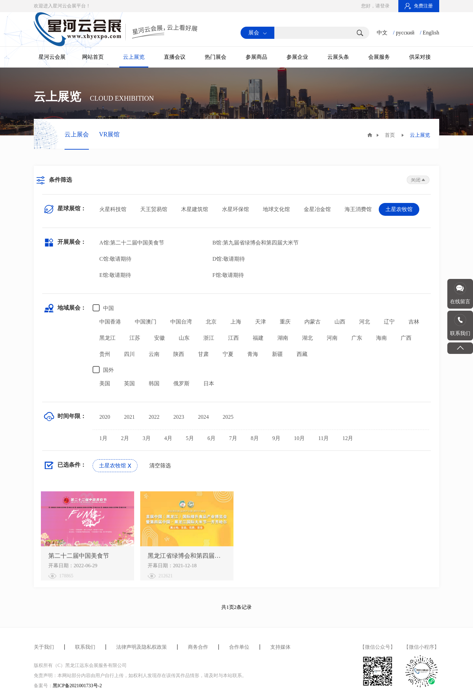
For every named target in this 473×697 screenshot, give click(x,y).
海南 (381, 338)
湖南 (282, 338)
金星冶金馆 (317, 209)
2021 (129, 417)
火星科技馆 (112, 209)
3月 (147, 438)
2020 (104, 417)
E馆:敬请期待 (115, 275)
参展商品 (256, 57)
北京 (211, 322)
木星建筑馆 (194, 209)
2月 (125, 438)
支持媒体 (280, 647)
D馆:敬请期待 (229, 259)
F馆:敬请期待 (228, 275)
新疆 (277, 354)
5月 (190, 438)
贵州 (104, 354)
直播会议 (174, 57)
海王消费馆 (358, 209)
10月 (299, 438)
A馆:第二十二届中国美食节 (131, 243)
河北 (364, 322)
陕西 (178, 354)
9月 (276, 438)
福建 (258, 338)
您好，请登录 (375, 5)
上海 (235, 322)
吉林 (413, 322)
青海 (252, 354)
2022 (154, 417)
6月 (211, 438)
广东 (356, 338)
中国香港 (110, 322)
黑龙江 (107, 338)
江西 (233, 338)
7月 (233, 438)
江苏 (134, 338)
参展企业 (297, 57)
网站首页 (93, 57)
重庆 (285, 322)
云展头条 (338, 57)
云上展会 (77, 134)
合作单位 (239, 647)
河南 (332, 338)
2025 (228, 417)
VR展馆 (109, 134)
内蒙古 (312, 322)
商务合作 (198, 647)
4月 (168, 438)
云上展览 (134, 57)
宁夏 (228, 354)
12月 (347, 438)
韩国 (154, 383)
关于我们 (44, 647)
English (431, 32)
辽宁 (389, 322)
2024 (203, 417)
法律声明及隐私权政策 (141, 647)
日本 (208, 383)
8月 (255, 438)
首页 (390, 135)
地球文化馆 (276, 209)
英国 (129, 383)
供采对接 (420, 57)
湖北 (307, 338)
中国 (103, 308)
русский (405, 32)
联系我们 (85, 647)
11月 (323, 438)
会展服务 (379, 57)
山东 (184, 338)
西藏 (302, 354)
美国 (104, 383)
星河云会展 (52, 57)
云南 (154, 354)
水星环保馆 (235, 209)
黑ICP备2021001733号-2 (77, 685)
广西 (406, 338)
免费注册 (419, 5)
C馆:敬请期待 (115, 259)
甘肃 (203, 354)
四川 (129, 354)
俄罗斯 (181, 383)
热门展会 (215, 57)
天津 (260, 322)
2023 (178, 417)
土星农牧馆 (399, 209)
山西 (339, 322)
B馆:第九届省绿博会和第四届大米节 (256, 243)
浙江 (208, 338)
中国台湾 (181, 322)
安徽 (159, 338)
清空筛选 (160, 465)
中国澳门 (145, 322)
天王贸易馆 (153, 209)
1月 (103, 438)
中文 (382, 32)
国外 (103, 370)
